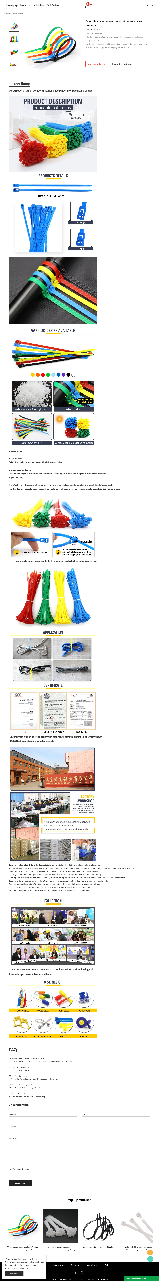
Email (84, 1114)
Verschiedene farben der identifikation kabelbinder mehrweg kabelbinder (22, 1248)
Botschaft (13, 1138)
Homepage (12, 5)
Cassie (150, 1259)
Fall (49, 5)
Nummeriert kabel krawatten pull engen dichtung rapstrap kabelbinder (136, 1248)
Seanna (150, 1252)
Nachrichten (38, 5)
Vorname (12, 1114)
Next (14, 73)
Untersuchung (57, 1265)
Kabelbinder (18, 13)
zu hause (7, 13)
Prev (14, 18)
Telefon (12, 1126)
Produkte (25, 5)
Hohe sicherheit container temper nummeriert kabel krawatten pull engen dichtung (61, 1248)
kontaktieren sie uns (122, 64)
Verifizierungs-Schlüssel (19, 1169)
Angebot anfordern (97, 64)
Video (55, 5)
